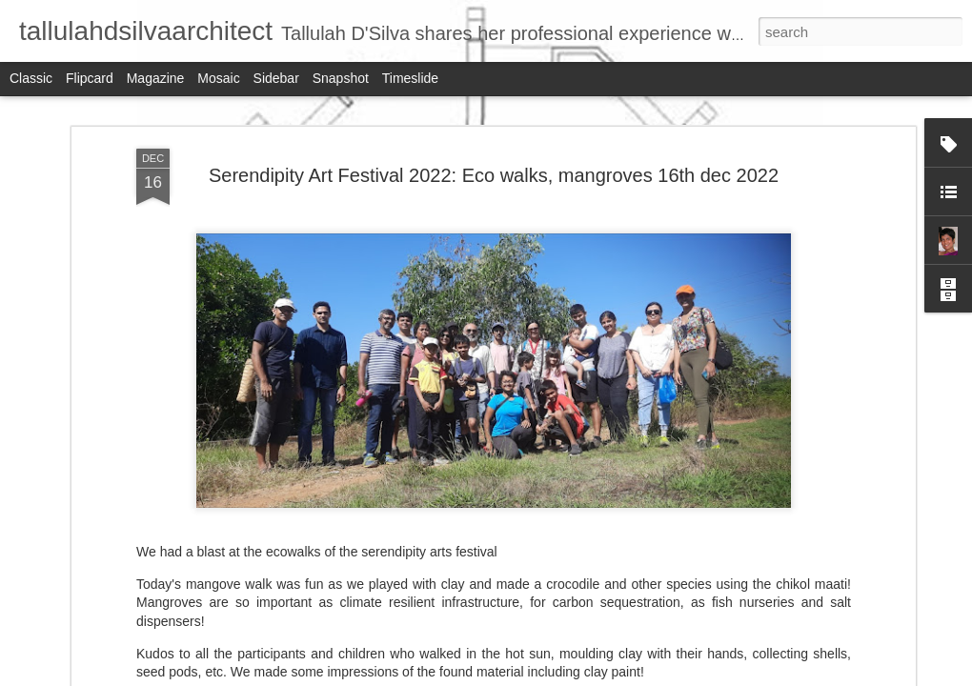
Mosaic (218, 78)
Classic (31, 78)
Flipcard (89, 78)
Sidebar (276, 78)
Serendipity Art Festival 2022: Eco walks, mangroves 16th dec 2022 (494, 175)
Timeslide (410, 78)
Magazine (156, 78)
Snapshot (341, 78)
